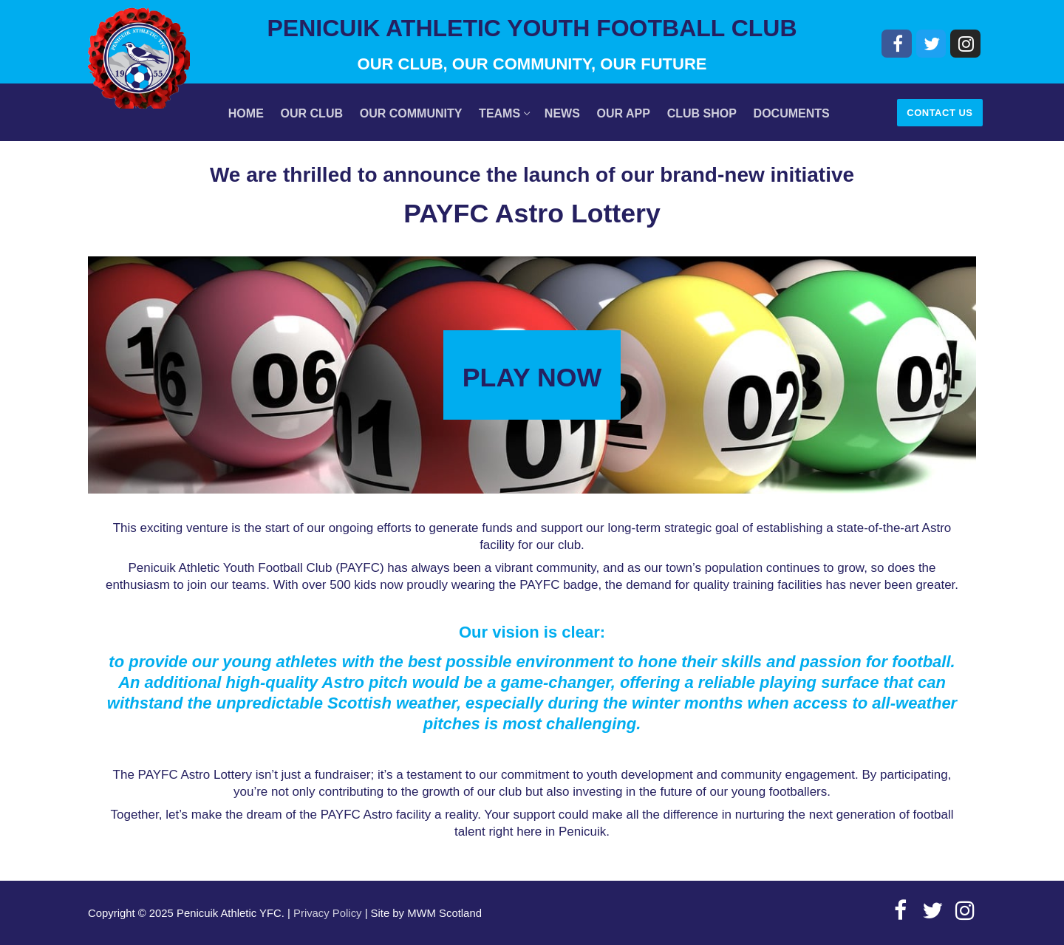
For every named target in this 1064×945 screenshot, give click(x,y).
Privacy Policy (327, 913)
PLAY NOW (532, 377)
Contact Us (939, 112)
